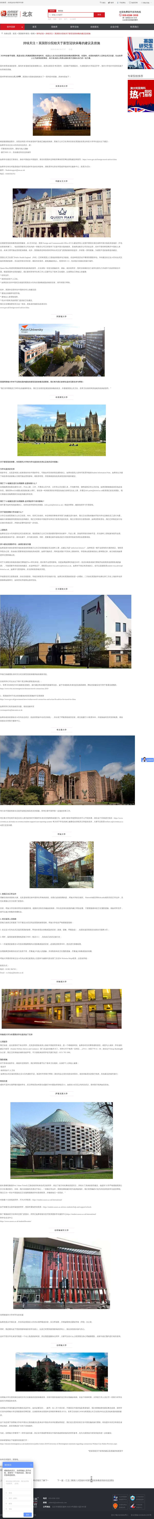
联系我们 (134, 27)
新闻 (33, 34)
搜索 (99, 15)
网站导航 (146, 3)
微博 (112, 3)
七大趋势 (73, 19)
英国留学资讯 (23, 34)
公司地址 (46, 1507)
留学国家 (11, 27)
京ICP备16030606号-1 (119, 1515)
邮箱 (45, 1503)
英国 (54, 19)
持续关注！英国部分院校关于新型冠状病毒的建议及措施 (68, 34)
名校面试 (94, 27)
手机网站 (122, 3)
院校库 (54, 27)
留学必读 (40, 34)
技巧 (65, 19)
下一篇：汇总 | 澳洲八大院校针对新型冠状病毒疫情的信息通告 (85, 1480)
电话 (45, 1498)
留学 (60, 19)
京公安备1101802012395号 (141, 1515)
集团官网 (134, 3)
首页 (34, 27)
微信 (103, 3)
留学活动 (74, 27)
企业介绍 (114, 27)
